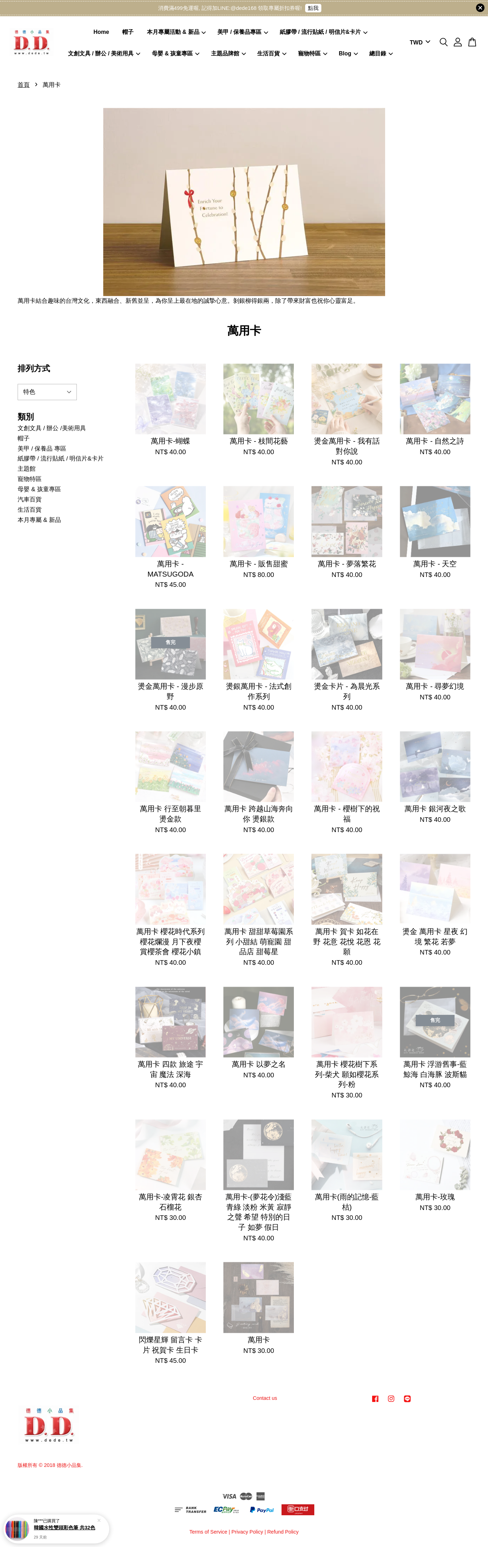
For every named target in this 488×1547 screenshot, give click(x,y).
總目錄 (381, 53)
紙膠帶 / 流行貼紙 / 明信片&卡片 (323, 32)
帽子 (128, 32)
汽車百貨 (30, 499)
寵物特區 (312, 53)
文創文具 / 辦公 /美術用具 (52, 428)
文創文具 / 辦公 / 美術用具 (104, 53)
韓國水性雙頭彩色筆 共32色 (64, 1527)
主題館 (27, 468)
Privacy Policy (247, 1532)
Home (101, 32)
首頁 (24, 85)
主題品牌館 (228, 53)
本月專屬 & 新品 (39, 520)
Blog (348, 53)
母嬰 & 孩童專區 (176, 53)
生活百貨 (271, 53)
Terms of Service (208, 1532)
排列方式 (34, 368)
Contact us (265, 1398)
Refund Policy (282, 1532)
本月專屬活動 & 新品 (176, 32)
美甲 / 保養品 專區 (42, 448)
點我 (313, 8)
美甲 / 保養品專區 (242, 32)
